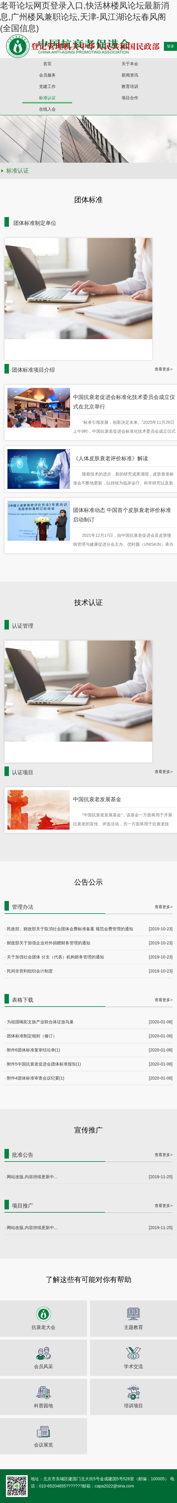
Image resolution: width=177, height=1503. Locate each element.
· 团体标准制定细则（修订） (30, 1035)
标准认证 (47, 97)
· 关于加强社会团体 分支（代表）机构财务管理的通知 (54, 957)
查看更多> (164, 369)
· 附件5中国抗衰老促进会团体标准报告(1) (42, 1064)
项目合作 (130, 97)
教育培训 (130, 86)
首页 (47, 63)
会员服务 (47, 75)
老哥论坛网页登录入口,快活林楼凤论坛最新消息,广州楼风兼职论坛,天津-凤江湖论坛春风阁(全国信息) (84, 17)
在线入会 (47, 109)
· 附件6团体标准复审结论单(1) (32, 1050)
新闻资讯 (130, 75)
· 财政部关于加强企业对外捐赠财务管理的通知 (47, 942)
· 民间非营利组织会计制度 (28, 971)
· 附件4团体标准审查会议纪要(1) (34, 1078)
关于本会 (130, 63)
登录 (170, 46)
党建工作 (47, 86)
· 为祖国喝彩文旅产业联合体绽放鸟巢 (39, 1021)
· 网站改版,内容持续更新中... (30, 1176)
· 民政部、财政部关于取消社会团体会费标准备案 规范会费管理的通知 (68, 928)
